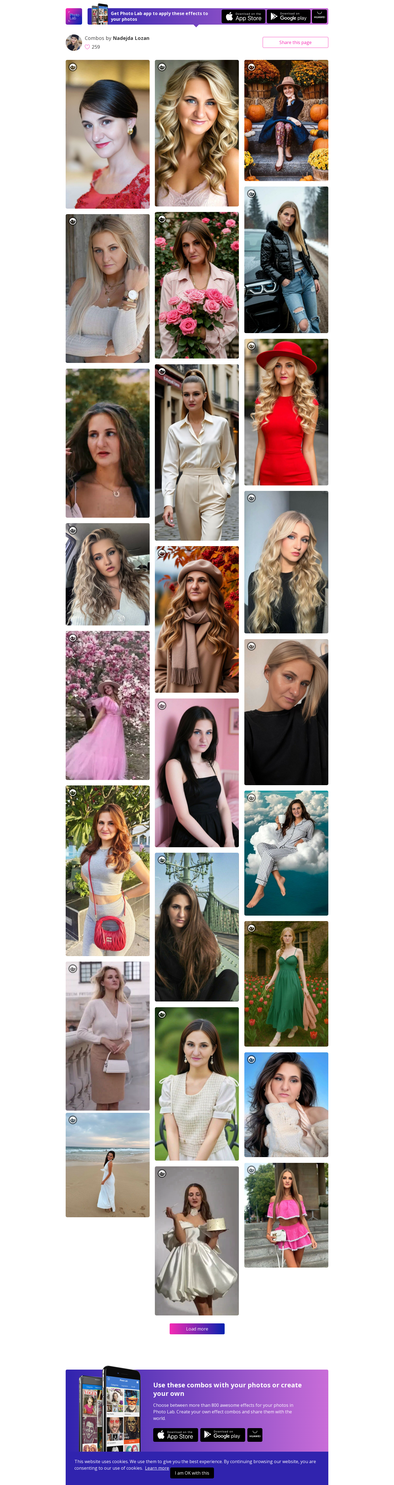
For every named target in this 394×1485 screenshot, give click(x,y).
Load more (197, 1329)
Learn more (157, 1468)
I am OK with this (192, 1473)
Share (295, 42)
